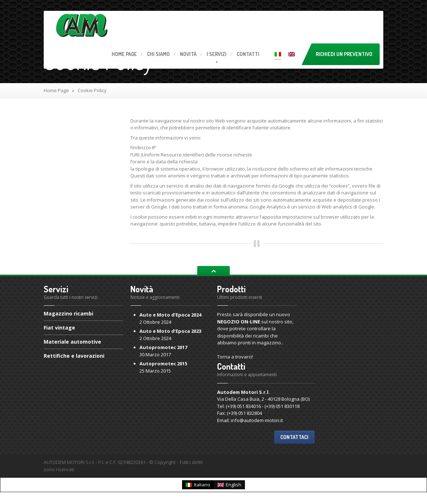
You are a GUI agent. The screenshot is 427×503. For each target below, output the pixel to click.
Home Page (56, 90)
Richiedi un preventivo (344, 54)
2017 (163, 347)
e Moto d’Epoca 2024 (170, 314)
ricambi (68, 314)
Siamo (158, 54)
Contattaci (294, 437)
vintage (59, 327)
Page (124, 54)
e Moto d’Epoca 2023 (170, 331)
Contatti (248, 54)
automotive (72, 341)
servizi (217, 54)
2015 (163, 363)
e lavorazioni (74, 355)
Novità (188, 54)
